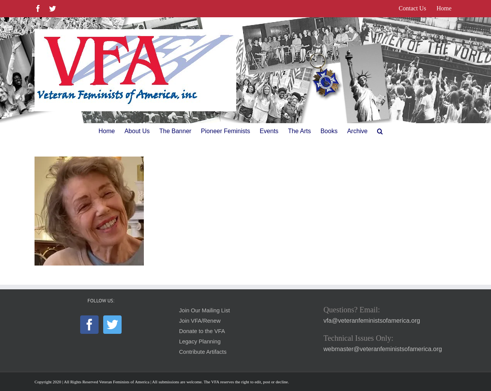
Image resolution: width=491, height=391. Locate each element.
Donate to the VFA (202, 331)
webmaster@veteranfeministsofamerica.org (382, 349)
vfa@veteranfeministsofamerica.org (371, 320)
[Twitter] (112, 324)
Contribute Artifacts (203, 352)
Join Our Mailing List (204, 310)
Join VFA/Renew (200, 321)
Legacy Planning (200, 341)
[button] (380, 131)
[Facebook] (89, 324)
